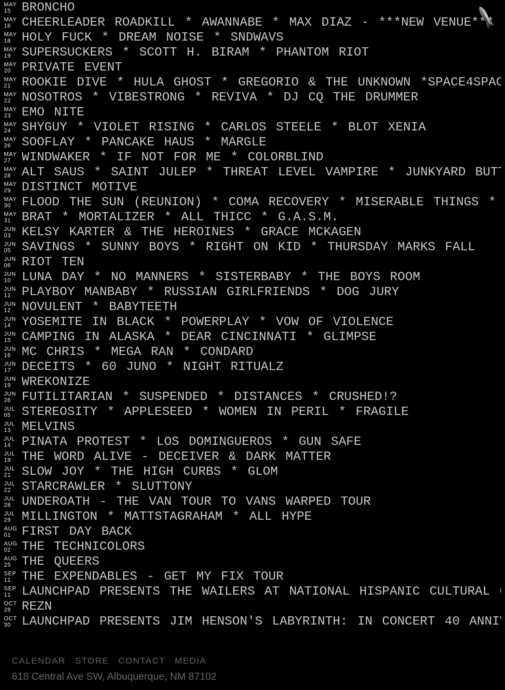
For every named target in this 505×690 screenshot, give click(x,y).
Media (190, 661)
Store (92, 661)
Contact (141, 661)
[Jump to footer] (487, 18)
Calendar (38, 661)
